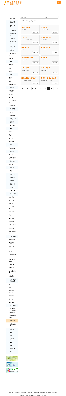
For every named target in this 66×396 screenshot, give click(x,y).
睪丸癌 (11, 90)
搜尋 (46, 17)
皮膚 (11, 324)
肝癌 (10, 74)
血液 (11, 328)
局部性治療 (13, 186)
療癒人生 (30, 375)
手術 (10, 205)
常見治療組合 (13, 307)
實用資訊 (48, 375)
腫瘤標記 (12, 173)
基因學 (12, 161)
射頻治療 (11, 218)
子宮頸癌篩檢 (13, 97)
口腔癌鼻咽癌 (13, 52)
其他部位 (12, 103)
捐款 (59, 2)
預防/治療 (17, 375)
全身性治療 (13, 225)
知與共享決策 (13, 25)
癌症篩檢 (12, 18)
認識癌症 (11, 375)
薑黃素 (11, 282)
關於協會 (54, 375)
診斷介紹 (12, 167)
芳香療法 (11, 279)
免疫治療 (11, 231)
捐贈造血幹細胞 (13, 299)
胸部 (11, 59)
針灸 (10, 271)
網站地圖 (44, 377)
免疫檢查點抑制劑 (13, 246)
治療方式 (12, 183)
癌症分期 (12, 177)
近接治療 (11, 193)
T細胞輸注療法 (12, 241)
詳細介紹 (35, 32)
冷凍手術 (11, 209)
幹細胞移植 (13, 289)
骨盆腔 (12, 84)
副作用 (11, 237)
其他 (11, 334)
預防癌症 (12, 109)
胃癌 (10, 78)
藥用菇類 (11, 285)
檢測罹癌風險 (13, 34)
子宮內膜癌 (12, 100)
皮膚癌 (11, 106)
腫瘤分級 (12, 170)
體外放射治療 (13, 199)
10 (48, 88)
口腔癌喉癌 (12, 119)
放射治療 (11, 189)
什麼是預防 (13, 113)
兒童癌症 (12, 331)
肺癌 (10, 65)
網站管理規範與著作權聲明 (33, 377)
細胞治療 (11, 260)
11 (52, 88)
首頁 (22, 21)
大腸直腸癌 (12, 81)
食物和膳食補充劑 (13, 275)
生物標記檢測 (13, 257)
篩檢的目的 (13, 30)
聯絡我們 (22, 377)
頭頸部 (12, 49)
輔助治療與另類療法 (13, 264)
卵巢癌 (11, 94)
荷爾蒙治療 (12, 228)
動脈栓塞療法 (13, 221)
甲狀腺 (11, 55)
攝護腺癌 (11, 87)
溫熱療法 (11, 196)
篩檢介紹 (12, 46)
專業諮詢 (36, 375)
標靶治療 (11, 253)
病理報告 (12, 180)
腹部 (11, 71)
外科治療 (11, 202)
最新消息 (42, 375)
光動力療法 (12, 215)
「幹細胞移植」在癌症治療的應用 (13, 294)
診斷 (11, 164)
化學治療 (11, 250)
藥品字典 (12, 303)
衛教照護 (23, 375)
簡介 (10, 268)
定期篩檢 (12, 38)
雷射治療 (11, 212)
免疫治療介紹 (13, 234)
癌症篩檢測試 (13, 42)
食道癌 (11, 62)
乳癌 (10, 68)
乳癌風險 (11, 135)
